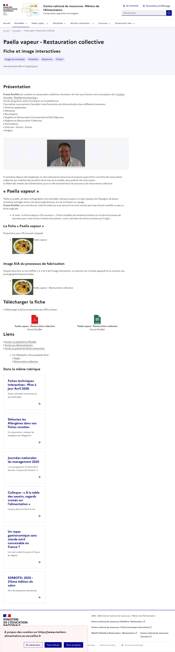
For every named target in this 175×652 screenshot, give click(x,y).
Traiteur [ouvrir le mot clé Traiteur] (59, 59)
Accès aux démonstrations (19, 345)
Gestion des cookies (107, 645)
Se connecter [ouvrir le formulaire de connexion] (132, 5)
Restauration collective (26, 361)
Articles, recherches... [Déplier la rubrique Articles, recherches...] (81, 23)
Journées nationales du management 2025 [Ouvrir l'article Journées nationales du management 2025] (23, 460)
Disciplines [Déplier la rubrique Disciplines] (58, 23)
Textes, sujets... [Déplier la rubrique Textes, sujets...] (38, 23)
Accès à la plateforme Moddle (20, 341)
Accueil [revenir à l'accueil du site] (6, 23)
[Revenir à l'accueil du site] (15, 623)
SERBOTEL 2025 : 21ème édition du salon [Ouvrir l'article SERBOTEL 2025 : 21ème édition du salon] (20, 582)
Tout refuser (53, 645)
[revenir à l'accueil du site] (80, 8)
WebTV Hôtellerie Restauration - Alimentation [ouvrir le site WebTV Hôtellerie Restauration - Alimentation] (112, 633)
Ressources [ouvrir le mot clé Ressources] (47, 59)
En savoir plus (33, 645)
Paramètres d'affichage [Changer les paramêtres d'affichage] (158, 6)
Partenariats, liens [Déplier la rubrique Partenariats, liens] (123, 23)
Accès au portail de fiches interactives (25, 348)
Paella (17, 358)
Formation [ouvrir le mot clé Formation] (33, 59)
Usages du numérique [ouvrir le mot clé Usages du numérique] (15, 59)
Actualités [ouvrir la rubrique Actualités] (17, 30)
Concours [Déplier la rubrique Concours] (102, 23)
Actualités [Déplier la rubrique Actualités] (19, 23)
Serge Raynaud (31, 66)
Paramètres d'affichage (134, 645)
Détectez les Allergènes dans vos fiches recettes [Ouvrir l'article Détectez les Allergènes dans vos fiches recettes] (22, 423)
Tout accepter (73, 645)
